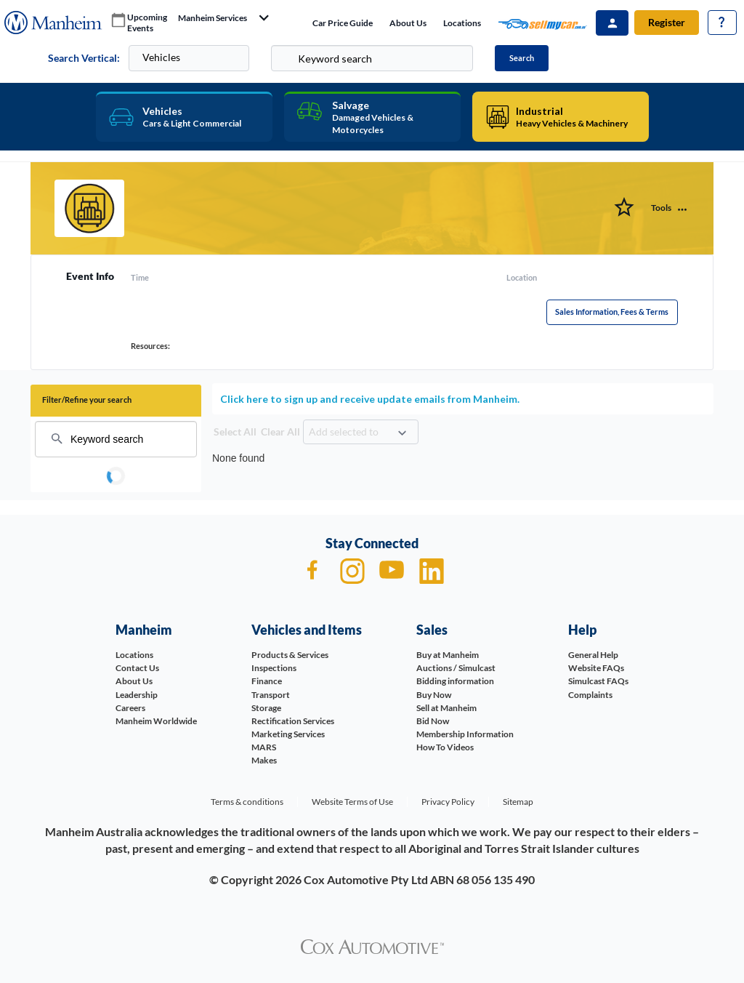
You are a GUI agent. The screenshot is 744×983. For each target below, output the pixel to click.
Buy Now (433, 694)
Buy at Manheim (447, 654)
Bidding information (455, 680)
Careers (130, 707)
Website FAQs (596, 667)
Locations (462, 22)
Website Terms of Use (352, 801)
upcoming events (147, 23)
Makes (264, 760)
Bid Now (432, 720)
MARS (263, 747)
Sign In (612, 23)
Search (521, 58)
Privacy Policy (447, 801)
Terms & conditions (247, 801)
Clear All (280, 431)
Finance (266, 680)
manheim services (212, 18)
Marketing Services (288, 734)
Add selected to (344, 431)
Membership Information (465, 734)
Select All (235, 431)
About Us (407, 22)
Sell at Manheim (446, 707)
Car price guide (342, 22)
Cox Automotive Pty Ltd (366, 879)
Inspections (273, 667)
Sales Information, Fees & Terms (611, 312)
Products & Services (289, 654)
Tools (661, 208)
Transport (270, 694)
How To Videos (445, 747)
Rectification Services (292, 720)
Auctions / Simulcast (456, 667)
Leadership (137, 694)
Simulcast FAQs (598, 680)
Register (666, 22)
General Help (593, 654)
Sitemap (518, 801)
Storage (266, 707)
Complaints (590, 694)
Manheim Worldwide (156, 720)
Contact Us (137, 667)
